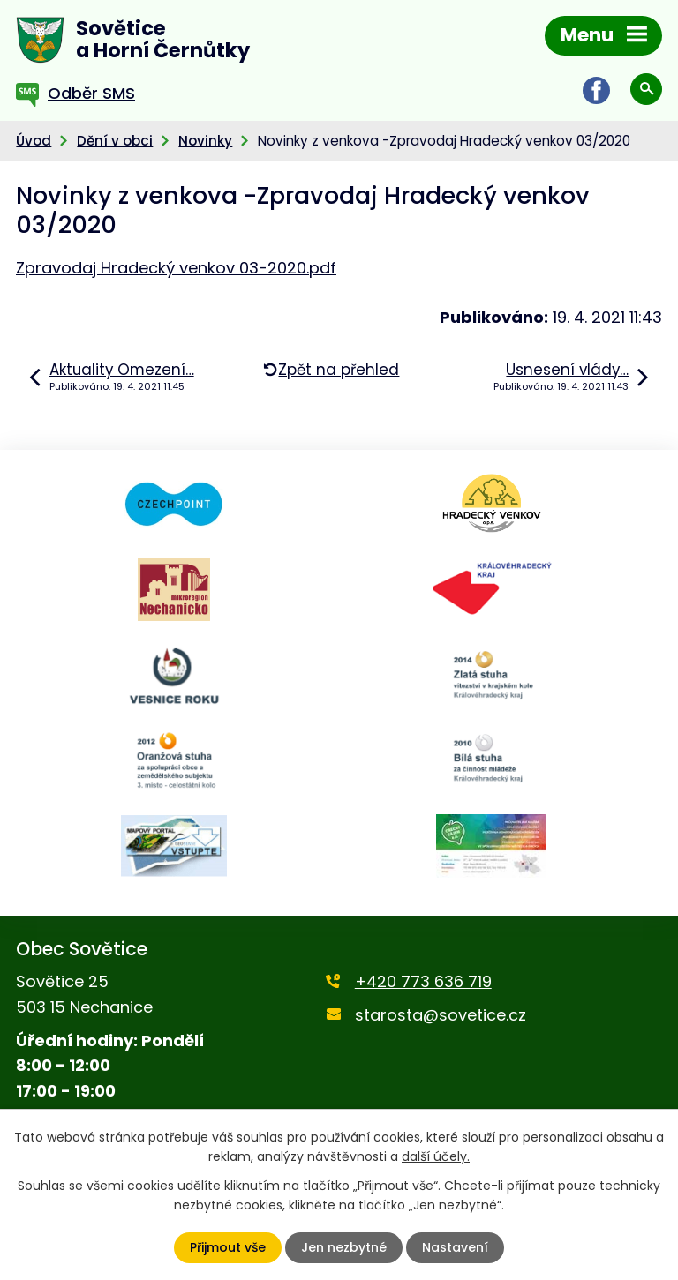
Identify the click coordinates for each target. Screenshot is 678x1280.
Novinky (205, 140)
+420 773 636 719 (423, 981)
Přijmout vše (228, 1247)
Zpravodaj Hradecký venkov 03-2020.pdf (176, 268)
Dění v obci (115, 140)
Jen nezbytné (344, 1247)
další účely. (436, 1156)
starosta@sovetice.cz (440, 1015)
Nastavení (455, 1247)
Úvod (33, 140)
